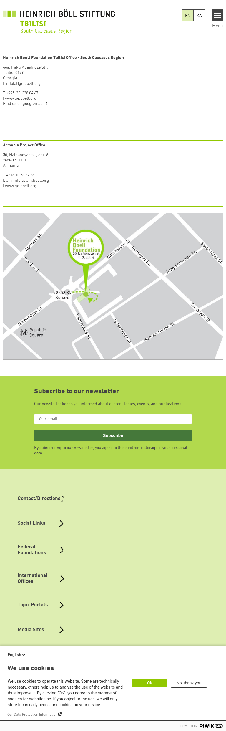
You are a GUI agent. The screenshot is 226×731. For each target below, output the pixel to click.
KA (199, 16)
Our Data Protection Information (32, 714)
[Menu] (217, 15)
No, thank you (189, 683)
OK (149, 683)
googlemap (33, 104)
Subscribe (113, 435)
